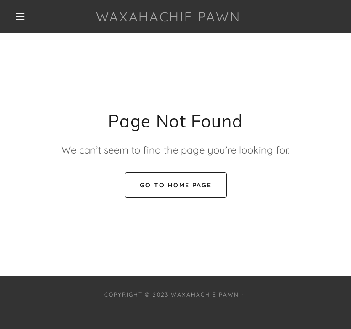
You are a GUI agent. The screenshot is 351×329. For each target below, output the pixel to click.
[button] (20, 16)
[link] (168, 18)
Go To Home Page (176, 185)
